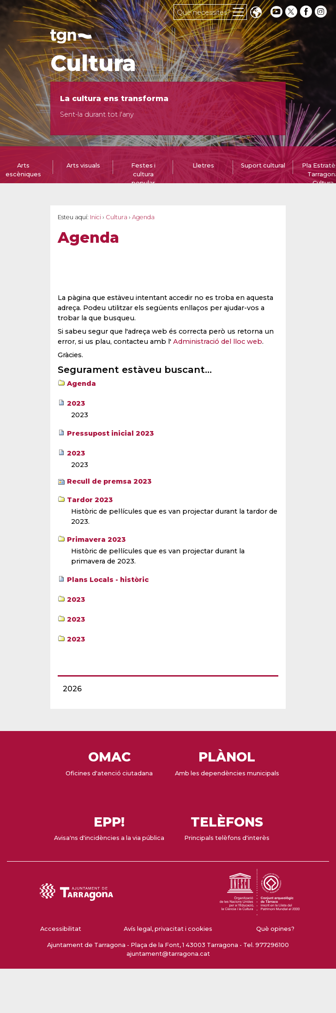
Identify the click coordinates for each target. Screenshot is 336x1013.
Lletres (203, 165)
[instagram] (321, 12)
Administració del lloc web (217, 341)
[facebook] (307, 12)
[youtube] (276, 12)
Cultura (93, 63)
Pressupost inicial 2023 (110, 433)
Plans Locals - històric (108, 579)
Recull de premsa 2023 (109, 481)
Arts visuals (83, 165)
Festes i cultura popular (143, 174)
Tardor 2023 (90, 500)
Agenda (81, 383)
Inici (95, 217)
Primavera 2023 (96, 539)
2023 (76, 403)
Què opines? (275, 928)
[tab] (83, 169)
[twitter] (292, 12)
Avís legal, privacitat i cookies (168, 928)
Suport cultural (263, 165)
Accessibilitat (60, 928)
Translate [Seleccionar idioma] (255, 13)
